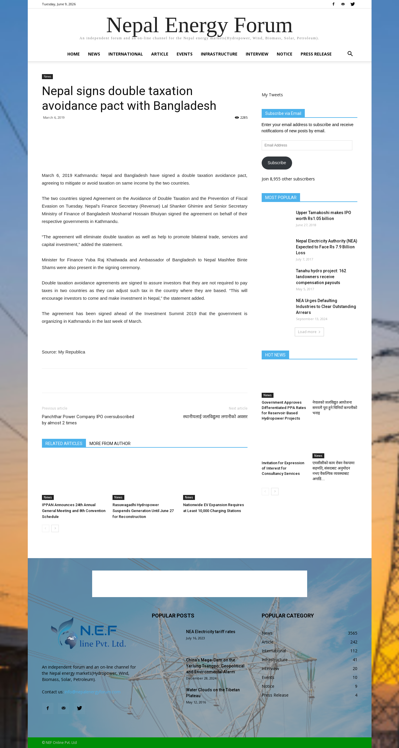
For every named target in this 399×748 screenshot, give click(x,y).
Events (185, 54)
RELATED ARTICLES (63, 443)
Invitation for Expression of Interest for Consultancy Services (283, 468)
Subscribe (277, 162)
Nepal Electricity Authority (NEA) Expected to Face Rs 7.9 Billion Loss (326, 247)
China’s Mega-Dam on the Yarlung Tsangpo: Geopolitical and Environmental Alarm (215, 666)
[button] (350, 54)
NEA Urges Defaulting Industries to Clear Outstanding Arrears (326, 306)
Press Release (316, 54)
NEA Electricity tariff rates (210, 631)
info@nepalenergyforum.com (92, 692)
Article (159, 54)
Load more (309, 331)
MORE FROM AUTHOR (110, 443)
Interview (257, 54)
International (125, 54)
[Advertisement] (145, 156)
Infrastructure (219, 54)
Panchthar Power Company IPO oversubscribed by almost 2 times (88, 420)
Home (73, 54)
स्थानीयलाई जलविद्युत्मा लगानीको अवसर (215, 416)
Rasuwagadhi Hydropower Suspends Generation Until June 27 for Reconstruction (143, 511)
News (94, 54)
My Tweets (272, 94)
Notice (284, 54)
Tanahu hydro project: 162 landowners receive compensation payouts (321, 276)
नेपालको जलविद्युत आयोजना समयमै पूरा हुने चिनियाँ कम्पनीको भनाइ (334, 407)
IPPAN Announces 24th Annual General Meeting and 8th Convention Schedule (73, 511)
